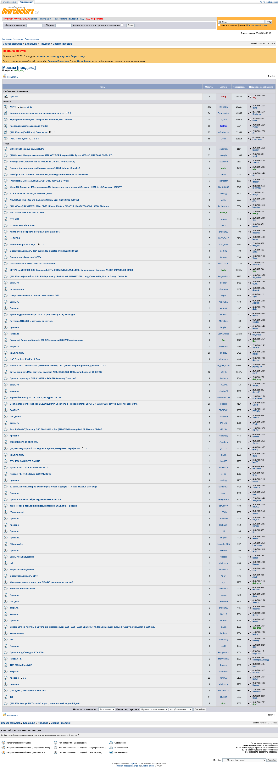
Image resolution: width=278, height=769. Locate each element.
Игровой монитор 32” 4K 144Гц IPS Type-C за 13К (35, 397)
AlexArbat (223, 302)
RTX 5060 (14, 219)
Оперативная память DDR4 (24, 576)
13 (31, 107)
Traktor (223, 126)
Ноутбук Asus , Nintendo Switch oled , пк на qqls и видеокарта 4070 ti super (49, 174)
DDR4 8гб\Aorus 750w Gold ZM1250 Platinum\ (33, 263)
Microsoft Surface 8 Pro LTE (24, 588)
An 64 (223, 576)
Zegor (223, 295)
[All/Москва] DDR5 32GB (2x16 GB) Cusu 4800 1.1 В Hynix (39, 181)
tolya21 (255, 284)
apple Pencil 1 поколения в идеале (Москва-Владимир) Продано (43, 506)
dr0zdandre (223, 132)
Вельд (223, 212)
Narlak (223, 219)
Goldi (254, 133)
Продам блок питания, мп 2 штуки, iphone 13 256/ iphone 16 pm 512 (45, 168)
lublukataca (223, 206)
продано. (14, 327)
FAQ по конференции (268, 2)
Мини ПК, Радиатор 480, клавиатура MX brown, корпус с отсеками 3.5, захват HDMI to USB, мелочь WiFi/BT (66, 187)
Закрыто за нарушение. (22, 557)
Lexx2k (223, 283)
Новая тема (12, 77)
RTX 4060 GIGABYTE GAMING (25, 461)
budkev (223, 314)
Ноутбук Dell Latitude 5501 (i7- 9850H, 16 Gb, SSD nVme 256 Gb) (42, 161)
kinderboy (223, 149)
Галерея (73, 19)
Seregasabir (223, 499)
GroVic (255, 121)
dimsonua (223, 588)
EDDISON (223, 410)
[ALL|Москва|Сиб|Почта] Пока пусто (28, 132)
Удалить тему (17, 353)
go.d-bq (223, 448)
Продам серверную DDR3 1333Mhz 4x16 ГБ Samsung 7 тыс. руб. (43, 378)
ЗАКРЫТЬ (15, 410)
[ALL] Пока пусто (19, 139)
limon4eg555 (224, 544)
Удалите (14, 614)
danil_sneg (19, 70)
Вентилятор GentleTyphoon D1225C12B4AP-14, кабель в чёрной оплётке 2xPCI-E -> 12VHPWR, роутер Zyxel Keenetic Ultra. (73, 404)
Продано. (15, 537)
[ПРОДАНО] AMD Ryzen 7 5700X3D (28, 690)
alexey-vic (223, 289)
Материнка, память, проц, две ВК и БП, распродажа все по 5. (42, 582)
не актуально (17, 289)
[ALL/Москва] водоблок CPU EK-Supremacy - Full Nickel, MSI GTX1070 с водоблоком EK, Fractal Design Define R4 (68, 276)
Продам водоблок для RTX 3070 (26, 652)
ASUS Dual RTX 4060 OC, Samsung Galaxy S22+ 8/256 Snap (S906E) (44, 200)
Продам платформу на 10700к (25, 257)
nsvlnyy (223, 193)
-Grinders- (223, 442)
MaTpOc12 (223, 238)
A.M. (223, 200)
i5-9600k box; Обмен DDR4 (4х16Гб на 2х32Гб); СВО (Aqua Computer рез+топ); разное (54, 365)
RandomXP (223, 690)
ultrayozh (223, 359)
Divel (254, 571)
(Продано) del (17, 512)
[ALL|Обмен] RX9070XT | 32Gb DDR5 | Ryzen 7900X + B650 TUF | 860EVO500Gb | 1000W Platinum (59, 206)
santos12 (223, 467)
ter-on (223, 474)
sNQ (223, 646)
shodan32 (223, 232)
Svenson (224, 161)
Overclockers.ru (9, 2)
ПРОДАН (14, 601)
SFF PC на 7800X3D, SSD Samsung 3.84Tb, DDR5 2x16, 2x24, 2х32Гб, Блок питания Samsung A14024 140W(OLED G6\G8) (72, 270)
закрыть (14, 391)
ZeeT (223, 139)
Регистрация (45, 19)
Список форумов (12, 43)
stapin (223, 455)
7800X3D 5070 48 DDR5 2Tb (24, 442)
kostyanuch (223, 652)
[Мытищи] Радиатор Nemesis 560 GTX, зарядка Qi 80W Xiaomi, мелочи (46, 340)
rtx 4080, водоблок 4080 (22, 225)
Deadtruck (223, 518)
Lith (223, 531)
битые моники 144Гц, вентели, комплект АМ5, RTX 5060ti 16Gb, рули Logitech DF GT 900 (56, 372)
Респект (255, 127)
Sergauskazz (223, 276)
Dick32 (223, 697)
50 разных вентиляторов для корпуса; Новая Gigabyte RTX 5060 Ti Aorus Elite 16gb (53, 487)
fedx (223, 270)
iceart (223, 493)
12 (28, 107)
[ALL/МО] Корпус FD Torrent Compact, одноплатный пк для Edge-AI (45, 703)
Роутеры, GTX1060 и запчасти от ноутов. (31, 321)
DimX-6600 (223, 187)
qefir (223, 168)
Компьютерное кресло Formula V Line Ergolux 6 (35, 232)
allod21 (223, 550)
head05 (223, 461)
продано (14, 436)
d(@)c (255, 108)
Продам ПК (15, 659)
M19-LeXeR (223, 263)
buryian (255, 226)
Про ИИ (14, 96)
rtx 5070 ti (15, 238)
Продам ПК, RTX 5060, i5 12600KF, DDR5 (30, 474)
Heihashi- (223, 525)
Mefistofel (223, 321)
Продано (14, 308)
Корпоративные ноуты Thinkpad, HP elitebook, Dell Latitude (41, 119)
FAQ (82, 19)
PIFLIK (223, 423)
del (11, 563)
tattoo (223, 225)
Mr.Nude (224, 308)
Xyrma (223, 119)
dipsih (254, 309)
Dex (223, 340)
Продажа (45, 43)
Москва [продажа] (63, 43)
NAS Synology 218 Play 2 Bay (25, 359)
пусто (13, 107)
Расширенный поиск (257, 25)
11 (24, 107)
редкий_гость (223, 365)
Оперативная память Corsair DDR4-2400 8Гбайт (35, 295)
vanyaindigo (223, 334)
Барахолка (31, 43)
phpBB (133, 764)
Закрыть (14, 302)
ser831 (223, 251)
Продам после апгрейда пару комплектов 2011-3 (35, 499)
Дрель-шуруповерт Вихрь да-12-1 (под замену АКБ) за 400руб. (42, 314)
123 (11, 697)
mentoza (224, 107)
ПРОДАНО (15, 416)
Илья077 (223, 506)
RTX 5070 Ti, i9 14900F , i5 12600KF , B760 (31, 193)
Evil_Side (256, 520)
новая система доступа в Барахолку (61, 56)
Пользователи (60, 19)
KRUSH (223, 429)
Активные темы (32, 39)
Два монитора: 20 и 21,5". (23, 244)
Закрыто (14, 283)
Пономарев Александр (261, 660)
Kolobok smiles (147, 766)
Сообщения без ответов (12, 39)
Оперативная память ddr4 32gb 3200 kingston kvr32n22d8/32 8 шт (44, 251)
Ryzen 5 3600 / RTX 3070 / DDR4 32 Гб (29, 467)
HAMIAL (224, 385)
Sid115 (223, 614)
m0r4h (224, 372)
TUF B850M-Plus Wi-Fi (21, 665)
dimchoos (223, 378)
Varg (223, 96)
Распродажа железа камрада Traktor (29, 126)
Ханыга (223, 257)
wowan (255, 513)
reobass (223, 557)
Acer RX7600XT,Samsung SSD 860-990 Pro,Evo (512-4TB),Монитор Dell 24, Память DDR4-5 (56, 429)
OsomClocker (257, 140)
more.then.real (224, 397)
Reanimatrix (223, 113)
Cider (254, 220)
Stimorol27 (224, 487)
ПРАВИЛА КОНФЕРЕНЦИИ (17, 19)
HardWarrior (257, 469)
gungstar (224, 181)
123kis (223, 512)
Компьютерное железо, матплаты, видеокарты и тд (37, 113)
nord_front (223, 244)
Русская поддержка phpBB (128, 766)
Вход (34, 19)
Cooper (223, 404)
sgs (223, 582)
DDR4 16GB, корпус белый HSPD (27, 149)
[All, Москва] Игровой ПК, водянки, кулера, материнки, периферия (45, 448)
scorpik (223, 155)
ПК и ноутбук (17, 544)
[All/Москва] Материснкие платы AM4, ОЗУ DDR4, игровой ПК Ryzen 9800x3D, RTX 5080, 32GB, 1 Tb (61, 155)
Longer (223, 665)
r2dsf (223, 703)
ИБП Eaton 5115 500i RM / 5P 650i (27, 212)
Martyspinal (223, 659)
